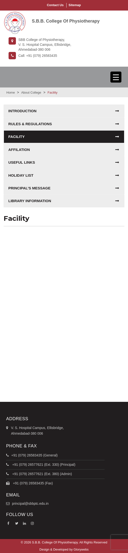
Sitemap (75, 5)
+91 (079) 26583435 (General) (34, 455)
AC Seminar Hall (64, 251)
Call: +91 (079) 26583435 (33, 56)
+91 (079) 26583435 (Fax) (32, 483)
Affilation (19, 149)
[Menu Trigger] (115, 77)
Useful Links (21, 162)
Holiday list (21, 175)
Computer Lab (64, 372)
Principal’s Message (29, 188)
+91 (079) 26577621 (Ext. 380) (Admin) (41, 474)
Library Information (29, 201)
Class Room (64, 331)
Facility (16, 137)
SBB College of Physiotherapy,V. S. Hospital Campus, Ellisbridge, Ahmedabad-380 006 (40, 44)
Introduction (22, 111)
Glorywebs (81, 549)
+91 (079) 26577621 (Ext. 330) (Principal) (43, 465)
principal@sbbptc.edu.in (30, 503)
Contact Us (55, 5)
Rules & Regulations (30, 124)
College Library (64, 291)
